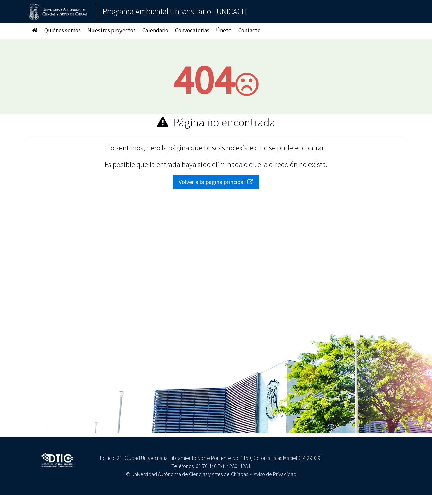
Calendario (155, 30)
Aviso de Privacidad (275, 474)
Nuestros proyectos (111, 30)
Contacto (249, 30)
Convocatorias (192, 30)
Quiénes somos (62, 30)
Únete (224, 30)
